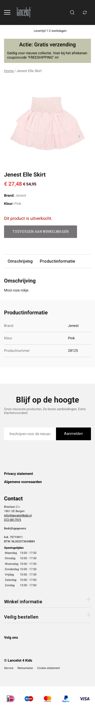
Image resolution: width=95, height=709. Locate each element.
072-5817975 (12, 519)
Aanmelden (73, 434)
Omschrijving (20, 261)
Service (8, 668)
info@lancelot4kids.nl (18, 515)
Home (9, 71)
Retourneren (25, 668)
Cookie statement (48, 668)
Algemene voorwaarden (23, 482)
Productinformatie (57, 261)
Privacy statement (18, 474)
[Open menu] (7, 12)
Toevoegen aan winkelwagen (40, 232)
